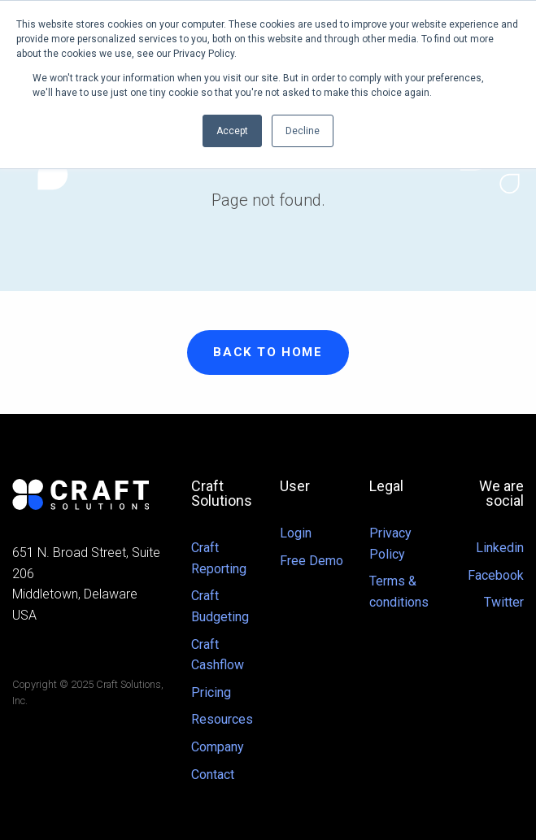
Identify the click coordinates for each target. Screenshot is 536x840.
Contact (212, 774)
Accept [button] (232, 131)
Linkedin (500, 547)
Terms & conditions (399, 591)
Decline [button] (302, 131)
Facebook (496, 575)
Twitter (504, 602)
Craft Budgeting (220, 606)
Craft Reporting (218, 558)
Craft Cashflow (217, 655)
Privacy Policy (390, 543)
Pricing (211, 692)
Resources (222, 719)
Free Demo (311, 560)
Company (217, 747)
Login (296, 533)
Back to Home (267, 352)
